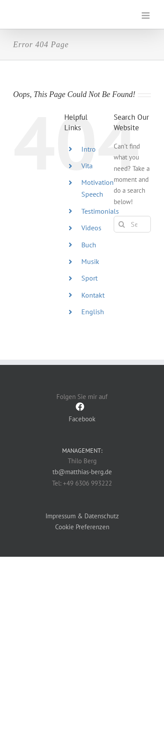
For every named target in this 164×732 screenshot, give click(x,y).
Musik (90, 261)
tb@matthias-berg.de (82, 472)
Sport (89, 278)
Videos (91, 227)
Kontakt (93, 295)
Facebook (82, 412)
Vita (87, 165)
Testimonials (100, 211)
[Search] (122, 224)
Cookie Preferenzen (82, 527)
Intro (88, 149)
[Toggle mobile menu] (146, 15)
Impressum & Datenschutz (82, 516)
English (92, 311)
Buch (88, 244)
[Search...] (132, 224)
